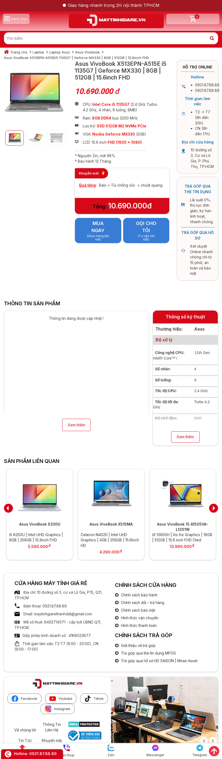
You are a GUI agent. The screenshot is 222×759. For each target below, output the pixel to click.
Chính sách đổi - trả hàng (142, 602)
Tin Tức (25, 740)
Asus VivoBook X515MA (111, 524)
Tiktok (94, 698)
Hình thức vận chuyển (139, 618)
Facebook (24, 698)
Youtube (60, 698)
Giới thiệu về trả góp (138, 645)
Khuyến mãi (52, 740)
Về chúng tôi (25, 730)
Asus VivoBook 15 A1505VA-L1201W (182, 527)
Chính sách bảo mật (137, 610)
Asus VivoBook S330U (39, 524)
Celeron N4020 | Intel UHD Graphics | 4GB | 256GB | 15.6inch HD (110, 540)
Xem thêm (76, 425)
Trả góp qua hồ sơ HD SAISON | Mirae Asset (158, 660)
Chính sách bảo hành (138, 595)
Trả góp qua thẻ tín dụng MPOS (148, 653)
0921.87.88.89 (43, 753)
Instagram (57, 709)
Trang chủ (18, 52)
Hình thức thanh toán (138, 625)
